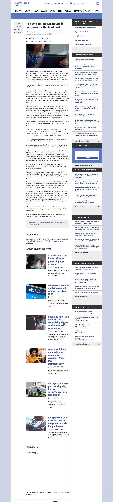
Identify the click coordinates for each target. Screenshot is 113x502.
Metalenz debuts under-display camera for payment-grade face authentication (57, 356)
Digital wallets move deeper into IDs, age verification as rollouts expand (86, 79)
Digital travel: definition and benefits (86, 292)
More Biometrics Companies (83, 165)
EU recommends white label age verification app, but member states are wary (86, 135)
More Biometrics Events (82, 344)
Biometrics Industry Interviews (84, 207)
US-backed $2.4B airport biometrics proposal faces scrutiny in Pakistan (86, 73)
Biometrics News (18, 11)
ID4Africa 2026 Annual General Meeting (87, 338)
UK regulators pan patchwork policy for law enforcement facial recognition (58, 389)
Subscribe (54, 3)
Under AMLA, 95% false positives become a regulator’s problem (85, 201)
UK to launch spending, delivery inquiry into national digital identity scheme (86, 108)
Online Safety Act (37, 241)
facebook (67, 3)
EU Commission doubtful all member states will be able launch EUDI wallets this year (87, 86)
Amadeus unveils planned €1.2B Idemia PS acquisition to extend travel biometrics (87, 66)
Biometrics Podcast (97, 11)
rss (58, 3)
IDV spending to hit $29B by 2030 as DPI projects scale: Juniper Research (58, 422)
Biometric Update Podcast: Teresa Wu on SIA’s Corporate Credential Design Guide (87, 189)
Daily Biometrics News (82, 141)
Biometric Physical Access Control (85, 27)
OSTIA (46, 241)
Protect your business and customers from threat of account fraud (86, 268)
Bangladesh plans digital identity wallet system (85, 128)
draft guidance (33, 106)
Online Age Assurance (82, 40)
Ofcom (28, 241)
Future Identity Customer (87, 325)
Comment (19, 32)
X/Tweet (19, 26)
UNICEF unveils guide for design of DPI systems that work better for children (87, 228)
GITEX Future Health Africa (87, 312)
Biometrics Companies (68, 11)
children (53, 239)
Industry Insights (52, 11)
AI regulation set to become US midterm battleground (84, 115)
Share (18, 23)
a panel (44, 139)
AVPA (57, 129)
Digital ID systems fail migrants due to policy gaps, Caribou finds (87, 222)
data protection (62, 239)
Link (18, 29)
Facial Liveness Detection (83, 44)
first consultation (37, 85)
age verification (31, 239)
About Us (47, 3)
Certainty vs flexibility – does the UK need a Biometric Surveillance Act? (86, 182)
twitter (64, 3)
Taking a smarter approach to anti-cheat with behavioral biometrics (86, 196)
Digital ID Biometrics (81, 252)
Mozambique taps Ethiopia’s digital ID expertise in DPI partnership (87, 234)
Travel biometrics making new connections (84, 60)
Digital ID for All (27, 11)
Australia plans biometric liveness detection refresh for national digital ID (87, 121)
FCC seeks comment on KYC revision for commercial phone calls (58, 289)
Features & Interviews (44, 11)
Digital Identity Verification (83, 32)
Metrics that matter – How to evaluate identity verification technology (87, 287)
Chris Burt (45, 38)
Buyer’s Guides (35, 11)
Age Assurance (39, 41)
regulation (53, 241)
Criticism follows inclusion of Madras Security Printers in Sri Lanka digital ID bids (86, 93)
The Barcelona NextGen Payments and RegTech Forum (87, 319)
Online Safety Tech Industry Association (55, 191)
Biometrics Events (88, 11)
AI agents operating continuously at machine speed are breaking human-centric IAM (86, 101)
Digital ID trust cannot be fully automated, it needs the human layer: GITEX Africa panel (87, 246)
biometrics (46, 239)
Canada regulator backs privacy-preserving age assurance (57, 260)
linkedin (61, 3)
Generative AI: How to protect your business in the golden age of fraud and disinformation (86, 280)
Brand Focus (60, 11)
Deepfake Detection (81, 36)
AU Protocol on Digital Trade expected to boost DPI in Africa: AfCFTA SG (87, 240)
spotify (70, 3)
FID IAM (87, 331)
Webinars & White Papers (78, 11)
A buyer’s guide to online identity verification (85, 274)
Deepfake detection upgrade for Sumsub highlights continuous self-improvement (58, 322)
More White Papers (81, 296)
